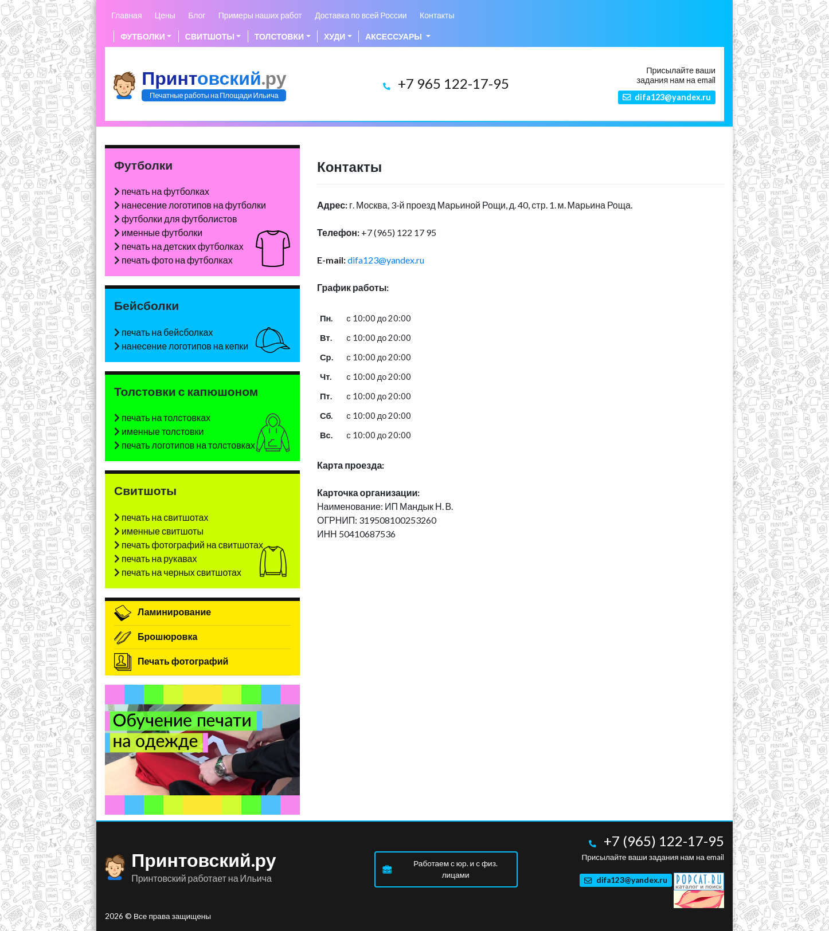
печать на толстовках (166, 417)
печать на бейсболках (167, 332)
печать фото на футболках (177, 259)
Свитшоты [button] (209, 36)
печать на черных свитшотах (181, 572)
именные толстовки (163, 431)
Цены (165, 15)
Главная (126, 15)
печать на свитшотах (165, 517)
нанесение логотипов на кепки (185, 345)
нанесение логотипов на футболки (194, 204)
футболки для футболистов (179, 218)
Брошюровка (155, 636)
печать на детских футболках (183, 246)
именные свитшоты (163, 530)
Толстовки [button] (279, 36)
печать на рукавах (159, 558)
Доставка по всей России (361, 15)
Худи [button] (334, 36)
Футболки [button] (142, 36)
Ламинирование (162, 611)
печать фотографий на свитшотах (192, 544)
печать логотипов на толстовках (188, 444)
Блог (196, 15)
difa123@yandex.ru (385, 259)
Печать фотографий (171, 660)
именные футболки (162, 232)
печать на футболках (165, 191)
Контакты (437, 15)
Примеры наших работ (260, 15)
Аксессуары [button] (394, 36)
